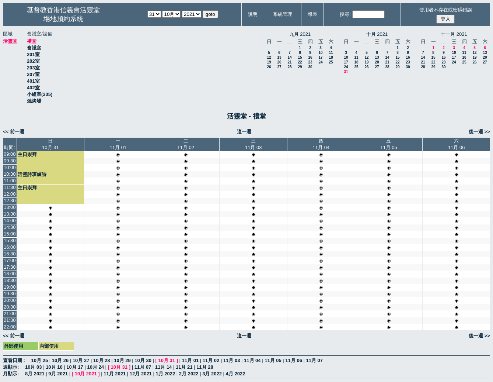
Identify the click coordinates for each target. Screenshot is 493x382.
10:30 (10, 174)
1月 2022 (165, 373)
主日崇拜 (27, 154)
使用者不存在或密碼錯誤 (445, 10)
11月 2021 (115, 373)
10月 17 (74, 367)
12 (269, 57)
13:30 (10, 214)
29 (300, 67)
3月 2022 (212, 373)
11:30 (10, 187)
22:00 (10, 327)
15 (300, 57)
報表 (312, 14)
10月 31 (166, 360)
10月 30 (142, 360)
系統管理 (282, 14)
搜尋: (345, 14)
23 (310, 62)
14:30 (10, 227)
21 (289, 62)
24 (320, 62)
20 (279, 62)
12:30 (10, 200)
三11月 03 (253, 144)
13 (279, 57)
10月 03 (33, 367)
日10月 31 (50, 144)
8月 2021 (35, 373)
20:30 (10, 307)
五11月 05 (388, 144)
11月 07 (314, 360)
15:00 (10, 234)
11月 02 (211, 360)
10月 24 (95, 367)
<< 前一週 (13, 131)
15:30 (10, 240)
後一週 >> (479, 131)
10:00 (10, 167)
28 (289, 67)
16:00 (10, 247)
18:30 (10, 280)
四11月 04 (321, 144)
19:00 (10, 287)
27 (279, 67)
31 (346, 72)
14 (289, 57)
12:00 (10, 194)
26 (269, 67)
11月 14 (163, 367)
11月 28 (204, 367)
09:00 (10, 154)
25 (331, 62)
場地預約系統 (63, 19)
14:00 (10, 220)
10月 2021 (86, 373)
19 (269, 62)
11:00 (10, 180)
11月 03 (231, 360)
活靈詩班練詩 (32, 174)
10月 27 (81, 360)
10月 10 (54, 367)
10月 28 (101, 360)
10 (320, 53)
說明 (253, 14)
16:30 (10, 254)
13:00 (10, 207)
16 (310, 57)
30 (310, 67)
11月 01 (190, 360)
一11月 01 (118, 144)
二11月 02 (185, 144)
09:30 (10, 161)
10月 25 (39, 360)
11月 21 (184, 367)
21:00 (10, 313)
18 (331, 57)
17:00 (10, 260)
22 (300, 62)
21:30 (10, 320)
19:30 (10, 293)
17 (320, 57)
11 (331, 53)
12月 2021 (141, 373)
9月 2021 (58, 373)
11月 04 (252, 360)
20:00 (10, 300)
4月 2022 (235, 373)
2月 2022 (189, 373)
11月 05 (273, 360)
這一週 (244, 131)
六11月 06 (456, 144)
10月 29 (122, 360)
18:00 (10, 273)
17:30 (10, 267)
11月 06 (293, 360)
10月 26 (60, 360)
